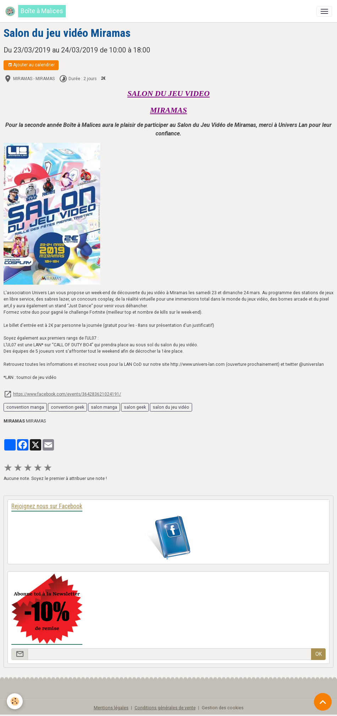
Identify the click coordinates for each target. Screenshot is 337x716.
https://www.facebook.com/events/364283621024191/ (67, 394)
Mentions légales (111, 707)
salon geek (135, 407)
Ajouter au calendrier (31, 65)
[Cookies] (15, 701)
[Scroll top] (323, 702)
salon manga (104, 407)
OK (318, 654)
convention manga (25, 407)
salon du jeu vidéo (171, 407)
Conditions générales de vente (165, 707)
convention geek (67, 407)
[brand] (35, 11)
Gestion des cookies (223, 707)
